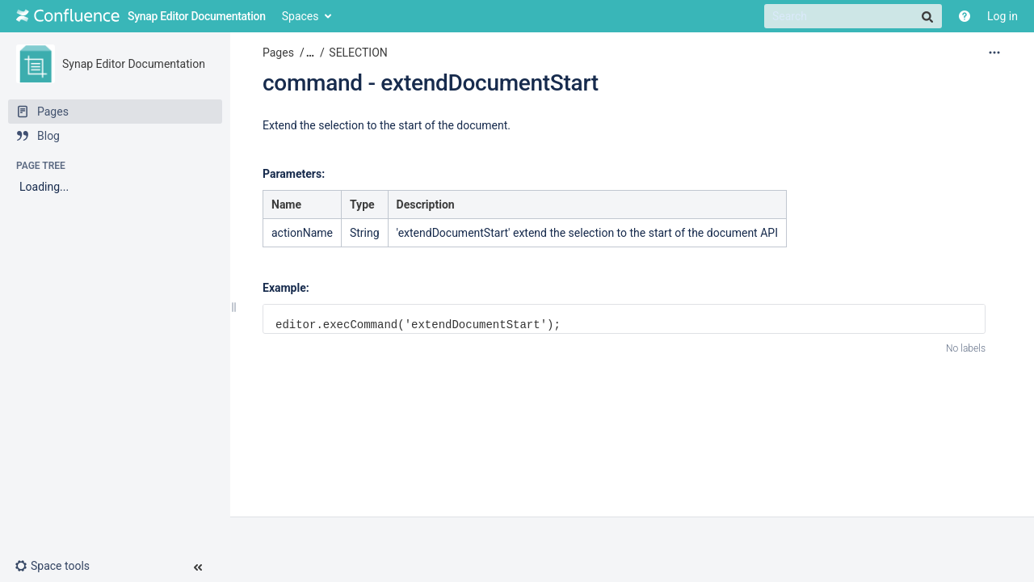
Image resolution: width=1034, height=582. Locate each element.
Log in (1002, 16)
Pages (278, 52)
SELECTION (358, 52)
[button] (58, 566)
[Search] (853, 16)
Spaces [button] (300, 16)
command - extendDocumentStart (431, 83)
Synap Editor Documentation (133, 63)
